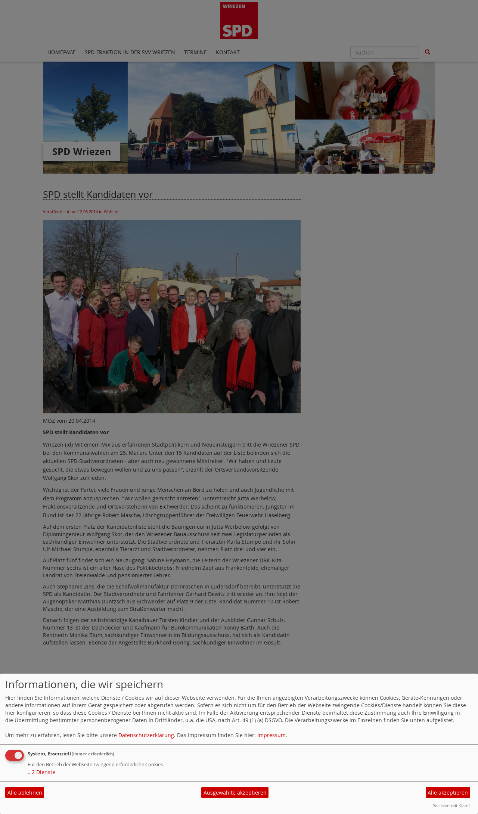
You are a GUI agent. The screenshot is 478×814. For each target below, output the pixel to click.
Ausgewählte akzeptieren (235, 792)
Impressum (271, 735)
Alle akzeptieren (448, 792)
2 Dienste (41, 772)
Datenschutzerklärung (146, 735)
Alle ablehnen (24, 792)
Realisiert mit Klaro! (451, 805)
